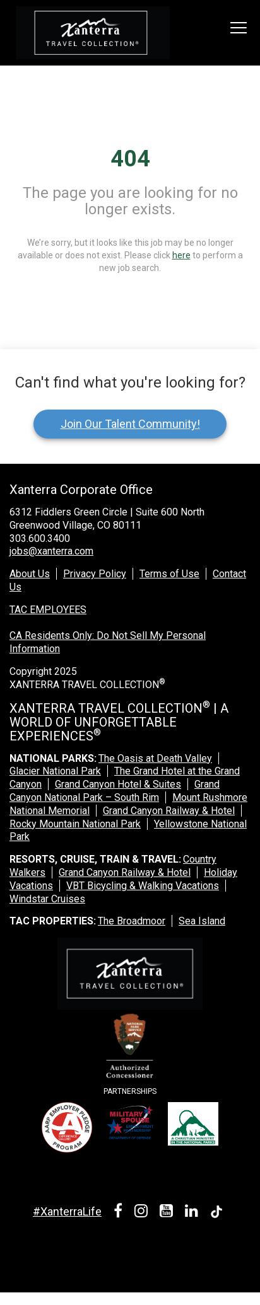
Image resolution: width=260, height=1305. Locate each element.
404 (130, 159)
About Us (29, 574)
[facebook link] (120, 1213)
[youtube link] (168, 1213)
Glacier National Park (55, 771)
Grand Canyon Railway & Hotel (169, 811)
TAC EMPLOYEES (47, 610)
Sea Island (202, 921)
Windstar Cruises (47, 899)
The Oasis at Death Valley (155, 758)
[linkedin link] (194, 1213)
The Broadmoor (131, 921)
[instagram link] (143, 1213)
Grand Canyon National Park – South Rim (114, 790)
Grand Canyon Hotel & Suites (118, 784)
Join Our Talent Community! (130, 423)
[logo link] (93, 32)
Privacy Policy (94, 574)
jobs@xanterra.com (51, 551)
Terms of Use (169, 574)
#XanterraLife (67, 1211)
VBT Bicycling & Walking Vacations (142, 886)
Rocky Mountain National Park (75, 824)
